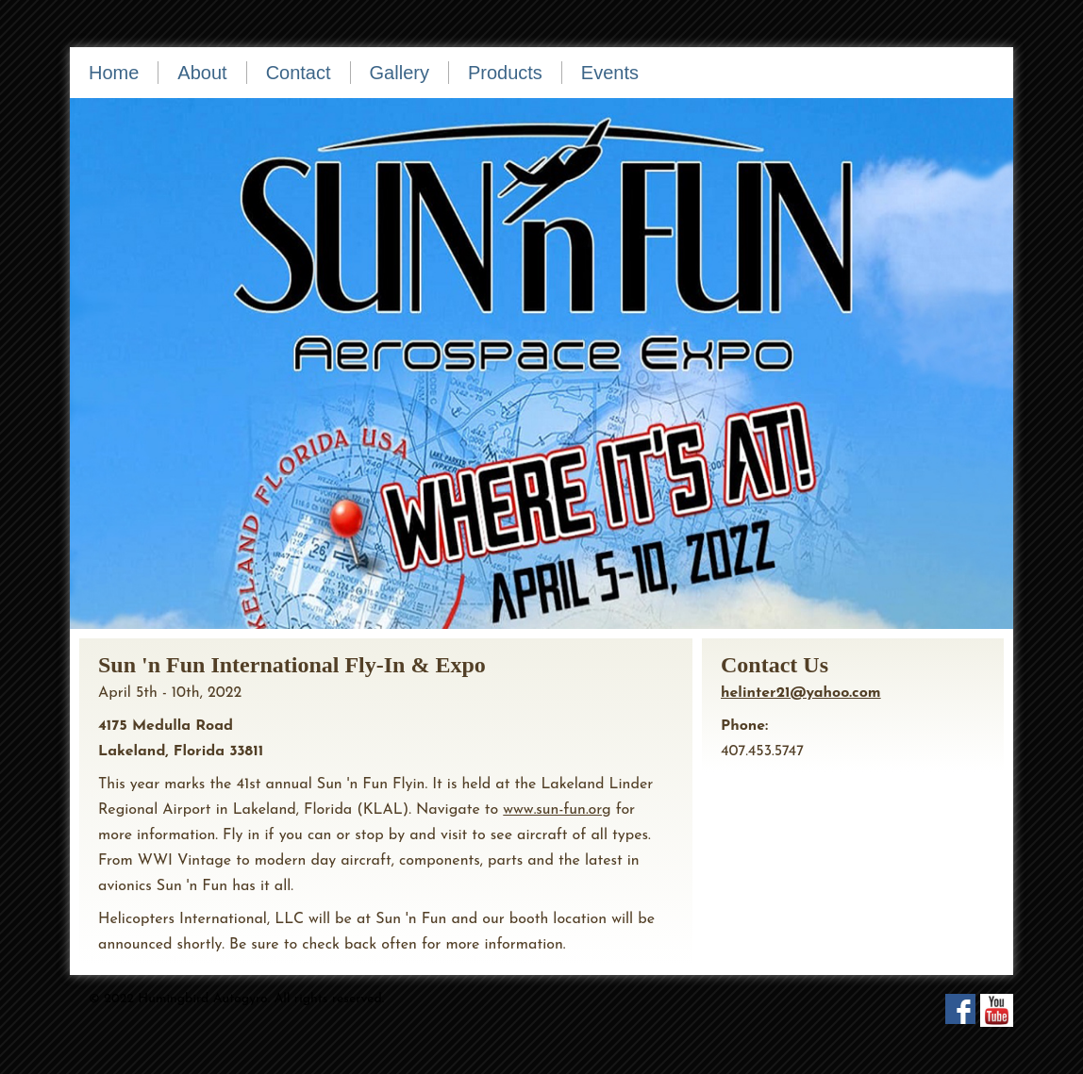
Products (505, 72)
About (201, 72)
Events (610, 72)
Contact (298, 72)
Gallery (399, 72)
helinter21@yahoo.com (801, 693)
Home (114, 72)
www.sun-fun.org (556, 810)
